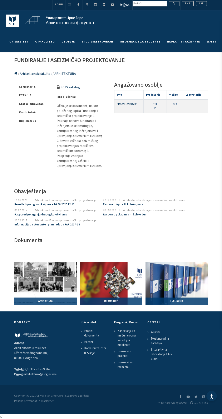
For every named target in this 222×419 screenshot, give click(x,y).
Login (59, 4)
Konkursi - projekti (124, 353)
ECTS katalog (70, 87)
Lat (201, 3)
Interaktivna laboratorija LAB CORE (161, 354)
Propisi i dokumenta (91, 333)
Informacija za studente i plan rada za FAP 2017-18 (47, 225)
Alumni (155, 332)
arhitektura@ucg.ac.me (40, 374)
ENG (187, 3)
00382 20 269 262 (38, 369)
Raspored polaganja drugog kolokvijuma (40, 215)
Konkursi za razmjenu (125, 364)
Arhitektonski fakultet (36, 73)
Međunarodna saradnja (160, 341)
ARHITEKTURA (65, 73)
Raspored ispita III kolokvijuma (123, 204)
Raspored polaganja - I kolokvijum (125, 215)
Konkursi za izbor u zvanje (95, 350)
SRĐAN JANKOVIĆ (127, 104)
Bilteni (88, 342)
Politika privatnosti (26, 401)
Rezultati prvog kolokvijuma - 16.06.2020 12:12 (44, 204)
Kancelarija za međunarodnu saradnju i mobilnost (127, 338)
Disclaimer (47, 401)
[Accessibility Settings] (211, 396)
